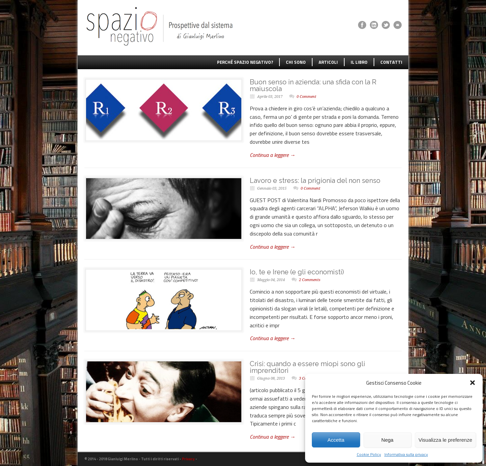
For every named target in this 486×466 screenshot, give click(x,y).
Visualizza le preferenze (445, 440)
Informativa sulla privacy (406, 454)
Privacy (188, 459)
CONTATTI (391, 62)
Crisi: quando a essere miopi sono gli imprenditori (307, 367)
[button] (472, 382)
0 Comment (306, 96)
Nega (387, 440)
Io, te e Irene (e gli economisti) (297, 272)
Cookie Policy (369, 454)
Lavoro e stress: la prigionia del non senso (315, 180)
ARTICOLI (328, 62)
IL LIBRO (359, 62)
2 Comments (309, 280)
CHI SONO (296, 62)
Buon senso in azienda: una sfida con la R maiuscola (313, 85)
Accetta (335, 440)
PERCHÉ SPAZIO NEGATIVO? (245, 62)
